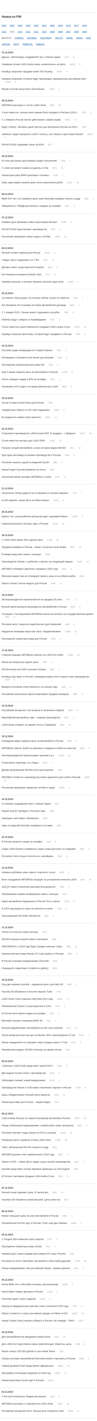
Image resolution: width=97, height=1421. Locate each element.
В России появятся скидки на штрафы (22, 841)
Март (16, 44)
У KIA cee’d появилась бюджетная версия (24, 1396)
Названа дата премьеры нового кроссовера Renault (29, 222)
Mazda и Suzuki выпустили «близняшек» (23, 89)
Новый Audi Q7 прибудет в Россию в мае (24, 811)
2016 (84, 25)
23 (68, 1404)
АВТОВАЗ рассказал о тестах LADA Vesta (24, 105)
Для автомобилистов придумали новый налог (26, 1336)
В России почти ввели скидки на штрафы (24, 1013)
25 (64, 1337)
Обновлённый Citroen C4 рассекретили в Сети (27, 1006)
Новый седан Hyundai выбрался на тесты (24, 469)
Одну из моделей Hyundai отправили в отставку (27, 825)
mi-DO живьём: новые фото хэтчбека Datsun (26, 500)
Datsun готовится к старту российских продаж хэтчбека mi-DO (35, 1313)
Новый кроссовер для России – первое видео (26, 1102)
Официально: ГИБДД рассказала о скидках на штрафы (31, 206)
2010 (44, 31)
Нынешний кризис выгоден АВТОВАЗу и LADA (27, 477)
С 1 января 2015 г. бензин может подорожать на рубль (31, 312)
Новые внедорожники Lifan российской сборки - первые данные (36, 1268)
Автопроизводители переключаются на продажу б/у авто (32, 599)
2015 (4, 31)
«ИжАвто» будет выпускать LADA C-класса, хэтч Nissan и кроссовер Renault (43, 134)
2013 (20, 31)
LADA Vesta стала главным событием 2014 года (27, 999)
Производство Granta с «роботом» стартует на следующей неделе (37, 561)
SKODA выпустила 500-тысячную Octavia (24, 669)
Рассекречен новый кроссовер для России (25, 638)
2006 (76, 31)
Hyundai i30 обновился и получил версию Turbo (27, 991)
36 (62, 168)
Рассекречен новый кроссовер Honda (22, 1246)
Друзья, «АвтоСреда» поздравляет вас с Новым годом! (31, 57)
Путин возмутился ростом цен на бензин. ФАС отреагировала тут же (39, 1035)
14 (60, 441)
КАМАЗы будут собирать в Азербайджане (24, 319)
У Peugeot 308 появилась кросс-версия (23, 1239)
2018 (68, 25)
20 (60, 105)
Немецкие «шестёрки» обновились (21, 818)
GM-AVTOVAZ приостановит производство (25, 229)
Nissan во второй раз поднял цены (20, 662)
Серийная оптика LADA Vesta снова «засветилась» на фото (34, 64)
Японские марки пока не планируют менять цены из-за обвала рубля (39, 576)
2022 (36, 25)
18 (80, 547)
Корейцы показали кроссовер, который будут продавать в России (37, 334)
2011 (36, 31)
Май (88, 38)
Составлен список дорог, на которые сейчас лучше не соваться (36, 298)
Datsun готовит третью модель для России (25, 583)
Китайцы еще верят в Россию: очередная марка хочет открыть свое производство (45, 676)
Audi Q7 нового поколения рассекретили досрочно (29, 886)
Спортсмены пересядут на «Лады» (20, 762)
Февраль (28, 44)
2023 (28, 25)
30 (77, 182)
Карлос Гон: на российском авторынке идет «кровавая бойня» (35, 516)
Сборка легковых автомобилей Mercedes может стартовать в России (39, 1358)
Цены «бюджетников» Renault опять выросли (26, 1094)
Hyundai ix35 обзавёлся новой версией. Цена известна (31, 1199)
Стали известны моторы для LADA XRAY (24, 440)
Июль (69, 38)
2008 (60, 31)
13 (87, 562)
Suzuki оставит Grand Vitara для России (23, 402)
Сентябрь (46, 38)
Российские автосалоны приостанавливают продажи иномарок (36, 694)
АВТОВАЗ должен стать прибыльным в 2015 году (28, 1154)
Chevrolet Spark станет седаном (19, 1299)
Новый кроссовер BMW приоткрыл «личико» (26, 175)
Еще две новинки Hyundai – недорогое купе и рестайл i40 (33, 984)
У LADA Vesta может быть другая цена (22, 539)
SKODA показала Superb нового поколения (25, 939)
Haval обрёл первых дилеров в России (23, 1291)
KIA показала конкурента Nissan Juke (22, 274)
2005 (84, 31)
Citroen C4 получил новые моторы (20, 932)
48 (85, 1261)
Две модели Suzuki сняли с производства (24, 1073)
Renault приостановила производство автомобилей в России (34, 606)
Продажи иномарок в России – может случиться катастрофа (34, 547)
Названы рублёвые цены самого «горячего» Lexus (29, 872)
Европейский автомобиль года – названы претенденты (31, 717)
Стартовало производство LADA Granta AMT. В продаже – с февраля (39, 433)
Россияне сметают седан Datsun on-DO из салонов (29, 1132)
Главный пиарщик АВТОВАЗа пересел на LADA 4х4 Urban (33, 655)
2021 (44, 25)
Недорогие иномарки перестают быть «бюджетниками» (31, 631)
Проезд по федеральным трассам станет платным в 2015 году (35, 1306)
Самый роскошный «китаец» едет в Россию (25, 523)
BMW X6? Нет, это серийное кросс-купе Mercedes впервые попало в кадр (41, 198)
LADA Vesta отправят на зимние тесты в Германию (29, 724)
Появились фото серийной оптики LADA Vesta (26, 1140)
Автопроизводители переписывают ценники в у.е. (28, 755)
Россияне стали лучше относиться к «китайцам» (28, 856)
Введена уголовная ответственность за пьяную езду (30, 687)
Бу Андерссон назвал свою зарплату (21, 417)
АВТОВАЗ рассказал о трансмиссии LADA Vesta (27, 1403)
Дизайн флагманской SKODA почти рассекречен (28, 770)
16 (85, 327)
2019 (60, 25)
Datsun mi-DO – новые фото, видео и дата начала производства (36, 1161)
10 (79, 448)
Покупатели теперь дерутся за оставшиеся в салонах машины (35, 493)
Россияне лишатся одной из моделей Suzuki (26, 462)
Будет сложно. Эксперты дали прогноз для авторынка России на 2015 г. (40, 127)
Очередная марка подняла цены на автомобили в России (33, 741)
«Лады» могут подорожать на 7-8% (21, 260)
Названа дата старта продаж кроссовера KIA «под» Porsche (34, 1253)
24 (65, 237)
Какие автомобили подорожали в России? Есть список (31, 901)
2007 (68, 31)
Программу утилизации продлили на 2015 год (26, 1373)
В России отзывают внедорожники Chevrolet (25, 961)
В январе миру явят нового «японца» (22, 554)
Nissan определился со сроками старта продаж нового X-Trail (35, 1042)
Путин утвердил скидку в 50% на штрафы (24, 379)
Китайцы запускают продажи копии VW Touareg (27, 71)
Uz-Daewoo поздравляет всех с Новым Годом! (26, 803)
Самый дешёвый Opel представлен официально (28, 1365)
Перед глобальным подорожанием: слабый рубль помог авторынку (38, 1125)
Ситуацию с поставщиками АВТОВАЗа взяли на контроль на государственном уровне (47, 614)
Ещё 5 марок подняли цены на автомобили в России (30, 372)
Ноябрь (19, 38)
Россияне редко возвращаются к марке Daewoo (27, 350)
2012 (28, 31)
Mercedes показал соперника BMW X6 (22, 1020)
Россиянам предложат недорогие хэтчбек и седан (28, 787)
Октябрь (32, 38)
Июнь (79, 38)
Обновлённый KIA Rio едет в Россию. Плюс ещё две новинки (35, 1223)
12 (75, 120)
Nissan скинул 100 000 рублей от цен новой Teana (29, 1351)
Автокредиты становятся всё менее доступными (28, 357)
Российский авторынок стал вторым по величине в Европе (33, 710)
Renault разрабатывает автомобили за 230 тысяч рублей (32, 1028)
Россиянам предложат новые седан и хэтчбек (26, 236)
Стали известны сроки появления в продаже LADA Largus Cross (36, 327)
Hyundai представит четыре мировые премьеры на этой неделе (36, 1169)
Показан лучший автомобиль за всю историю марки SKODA (34, 448)
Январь (40, 44)
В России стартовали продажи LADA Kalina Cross (28, 1176)
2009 (52, 31)
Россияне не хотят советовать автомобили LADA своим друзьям (36, 1261)
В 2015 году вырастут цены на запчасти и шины (27, 908)
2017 (76, 25)
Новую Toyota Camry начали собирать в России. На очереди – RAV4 (38, 1320)
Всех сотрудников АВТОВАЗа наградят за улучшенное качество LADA (39, 879)
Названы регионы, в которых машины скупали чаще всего (33, 281)
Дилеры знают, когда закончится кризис (23, 267)
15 (76, 631)
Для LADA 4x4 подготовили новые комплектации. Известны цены (37, 1344)
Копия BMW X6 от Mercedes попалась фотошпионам (30, 1284)
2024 (20, 25)
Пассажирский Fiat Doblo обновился (21, 915)
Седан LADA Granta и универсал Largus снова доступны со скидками (39, 849)
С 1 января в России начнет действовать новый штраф (31, 119)
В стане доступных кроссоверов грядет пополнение (30, 160)
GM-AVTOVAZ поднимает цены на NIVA (23, 144)
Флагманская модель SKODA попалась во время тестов (32, 1049)
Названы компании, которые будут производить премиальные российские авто (44, 78)
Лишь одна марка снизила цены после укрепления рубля (32, 182)
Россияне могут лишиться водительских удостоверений (32, 624)
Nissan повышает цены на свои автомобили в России (30, 1215)
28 (71, 1133)
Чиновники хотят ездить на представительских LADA (30, 386)
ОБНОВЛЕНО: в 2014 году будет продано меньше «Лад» (32, 946)
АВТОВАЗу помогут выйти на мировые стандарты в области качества (39, 748)
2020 (52, 25)
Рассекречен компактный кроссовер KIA (23, 364)
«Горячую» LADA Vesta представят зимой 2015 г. (28, 1065)
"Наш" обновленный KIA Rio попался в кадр (25, 1147)
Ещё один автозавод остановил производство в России (31, 455)
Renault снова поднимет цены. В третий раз (25, 1192)
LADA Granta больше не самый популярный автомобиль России (36, 1118)
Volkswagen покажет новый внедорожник (24, 1080)
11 (56, 417)
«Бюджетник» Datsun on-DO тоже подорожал (26, 410)
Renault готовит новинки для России (21, 252)
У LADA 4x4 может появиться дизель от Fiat (25, 168)
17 (53, 260)
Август (59, 38)
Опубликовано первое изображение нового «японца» (30, 894)
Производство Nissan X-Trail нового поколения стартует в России (37, 1087)
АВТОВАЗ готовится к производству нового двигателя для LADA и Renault (41, 777)
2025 (12, 25)
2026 (4, 25)
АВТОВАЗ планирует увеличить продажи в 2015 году (30, 569)
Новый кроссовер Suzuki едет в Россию (23, 1380)
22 (69, 755)
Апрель (6, 44)
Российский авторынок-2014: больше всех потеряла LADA (33, 1411)
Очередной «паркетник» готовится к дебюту (25, 968)
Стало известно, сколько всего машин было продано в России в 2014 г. (40, 112)
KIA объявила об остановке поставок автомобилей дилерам (34, 305)
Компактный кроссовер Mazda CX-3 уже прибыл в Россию (33, 953)
